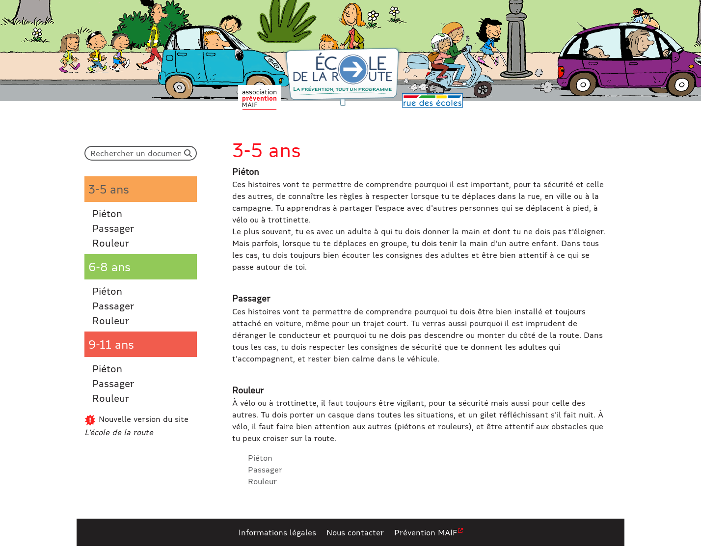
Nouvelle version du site (136, 425)
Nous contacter (355, 532)
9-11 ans (111, 344)
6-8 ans (109, 266)
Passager (113, 228)
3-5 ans (108, 189)
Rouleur (111, 243)
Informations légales (277, 532)
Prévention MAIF (425, 532)
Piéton (107, 213)
